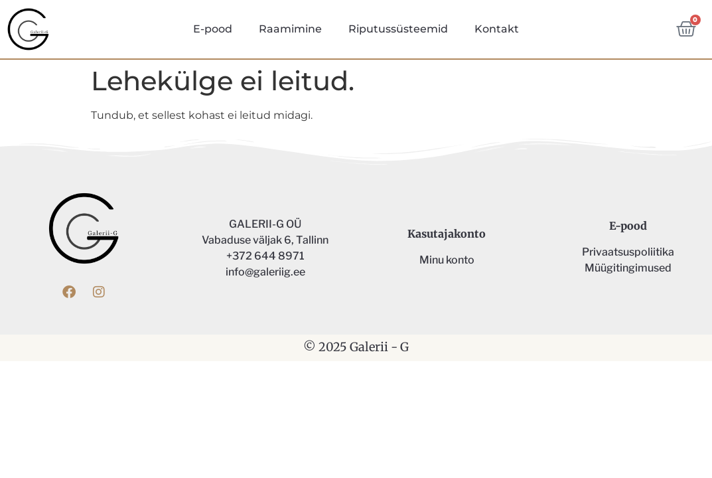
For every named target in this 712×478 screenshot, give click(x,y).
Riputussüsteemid (398, 29)
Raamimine (290, 29)
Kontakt (496, 29)
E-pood (212, 29)
